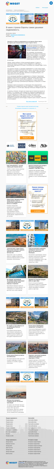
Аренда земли (9, 449)
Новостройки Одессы (32, 427)
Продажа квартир (9, 420)
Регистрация (45, 7)
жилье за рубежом (31, 47)
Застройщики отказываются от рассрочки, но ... (26, 108)
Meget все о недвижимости (11, 462)
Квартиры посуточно (10, 443)
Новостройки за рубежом (33, 433)
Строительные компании (33, 435)
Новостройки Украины (33, 420)
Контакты (8, 433)
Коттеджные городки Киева (34, 443)
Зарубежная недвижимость (17, 34)
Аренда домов (9, 445)
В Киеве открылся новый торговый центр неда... (28, 106)
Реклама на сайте (10, 435)
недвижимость (21, 462)
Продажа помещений (10, 427)
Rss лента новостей (31, 101)
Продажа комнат (9, 422)
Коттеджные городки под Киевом (35, 445)
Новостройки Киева (32, 422)
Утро (13, 36)
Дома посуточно (9, 447)
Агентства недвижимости (11, 431)
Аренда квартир (9, 441)
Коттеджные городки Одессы (34, 449)
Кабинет (38, 7)
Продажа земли (9, 425)
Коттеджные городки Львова (34, 453)
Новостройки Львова (32, 431)
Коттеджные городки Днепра (34, 447)
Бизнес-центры (9, 453)
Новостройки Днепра (32, 425)
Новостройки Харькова (33, 429)
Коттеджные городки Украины (34, 441)
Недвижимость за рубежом (11, 429)
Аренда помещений (10, 451)
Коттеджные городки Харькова (34, 451)
